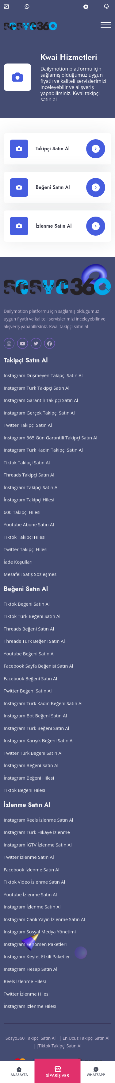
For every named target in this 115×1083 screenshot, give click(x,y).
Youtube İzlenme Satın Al (30, 900)
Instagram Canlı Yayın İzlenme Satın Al (44, 925)
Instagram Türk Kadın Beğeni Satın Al (43, 709)
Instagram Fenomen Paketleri (35, 950)
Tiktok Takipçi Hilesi (24, 543)
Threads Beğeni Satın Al (29, 635)
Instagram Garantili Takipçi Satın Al (41, 406)
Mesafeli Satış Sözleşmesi (31, 580)
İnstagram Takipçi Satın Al (31, 493)
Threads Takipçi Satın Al (29, 481)
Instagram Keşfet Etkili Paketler (37, 962)
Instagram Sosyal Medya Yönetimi (40, 938)
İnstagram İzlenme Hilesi (30, 1012)
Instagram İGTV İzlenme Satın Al (38, 851)
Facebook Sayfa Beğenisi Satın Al (38, 672)
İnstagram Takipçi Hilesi (29, 506)
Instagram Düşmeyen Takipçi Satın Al (43, 381)
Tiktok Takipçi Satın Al (27, 468)
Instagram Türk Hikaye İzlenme (37, 838)
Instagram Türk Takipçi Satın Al (36, 394)
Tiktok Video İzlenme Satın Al (34, 888)
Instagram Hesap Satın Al (30, 975)
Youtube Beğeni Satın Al (29, 660)
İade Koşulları (18, 568)
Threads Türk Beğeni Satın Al (34, 647)
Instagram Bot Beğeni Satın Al (35, 722)
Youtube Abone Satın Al (29, 530)
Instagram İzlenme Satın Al (32, 913)
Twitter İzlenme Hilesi (27, 1000)
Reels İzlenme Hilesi (25, 987)
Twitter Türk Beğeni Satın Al (33, 759)
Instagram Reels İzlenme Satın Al (38, 826)
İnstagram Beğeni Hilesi (29, 784)
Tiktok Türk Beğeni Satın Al (32, 622)
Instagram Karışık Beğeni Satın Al (39, 746)
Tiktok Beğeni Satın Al (27, 610)
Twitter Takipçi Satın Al (28, 431)
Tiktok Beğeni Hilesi (24, 796)
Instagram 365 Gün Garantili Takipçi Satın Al (50, 444)
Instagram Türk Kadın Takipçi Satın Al (43, 456)
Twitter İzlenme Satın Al (29, 863)
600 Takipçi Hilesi (22, 518)
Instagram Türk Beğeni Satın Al (36, 734)
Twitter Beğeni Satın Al (28, 697)
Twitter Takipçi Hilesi (26, 555)
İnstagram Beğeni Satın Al (31, 771)
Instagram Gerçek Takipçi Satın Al (39, 419)
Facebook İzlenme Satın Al (31, 876)
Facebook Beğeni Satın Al (30, 684)
